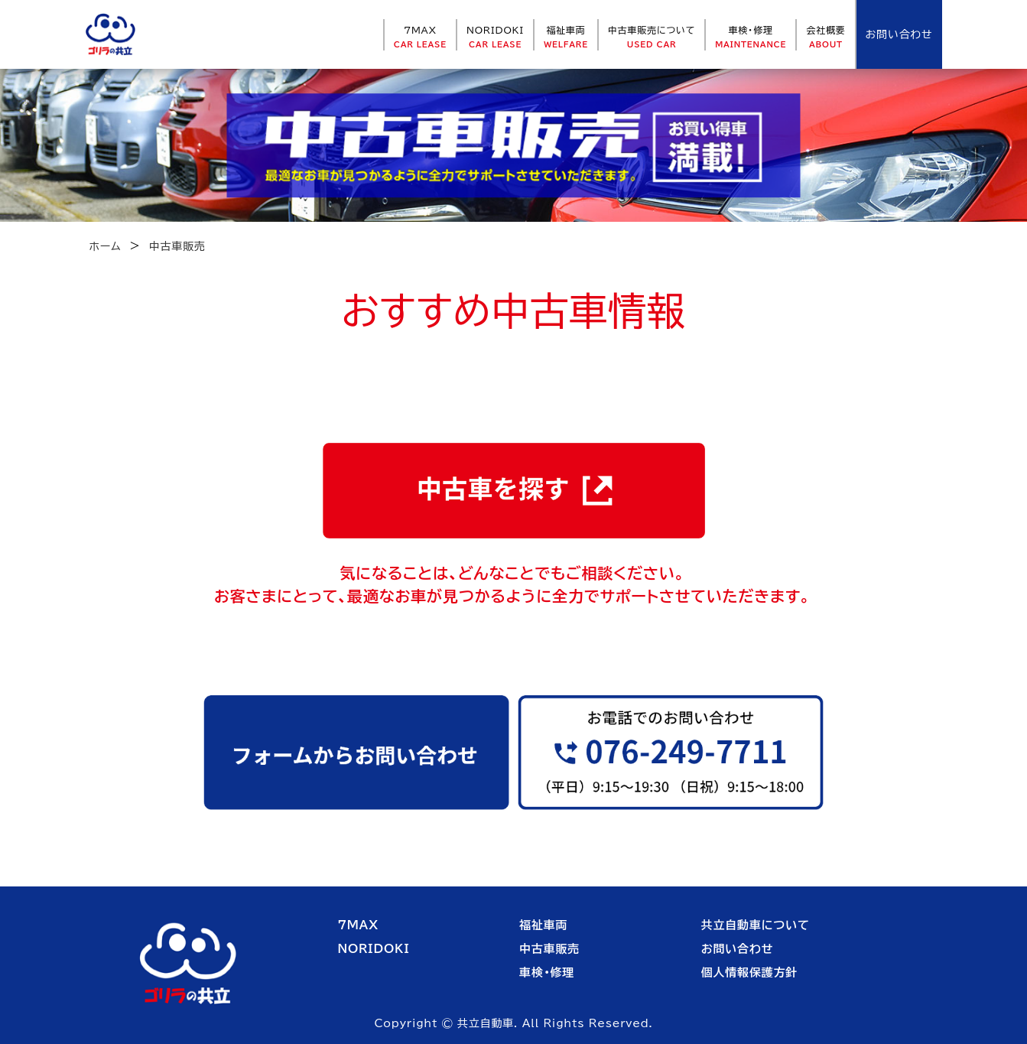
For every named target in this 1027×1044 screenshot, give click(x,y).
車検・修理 (750, 36)
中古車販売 (549, 949)
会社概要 (825, 36)
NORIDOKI (495, 36)
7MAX (420, 36)
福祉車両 (566, 36)
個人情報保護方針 (749, 972)
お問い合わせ (737, 949)
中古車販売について (651, 36)
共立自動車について (755, 925)
